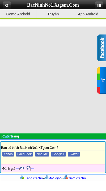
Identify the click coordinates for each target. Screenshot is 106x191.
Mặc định (52, 178)
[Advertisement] (53, 79)
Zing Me (42, 154)
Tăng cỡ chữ (31, 178)
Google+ (58, 154)
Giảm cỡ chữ (74, 178)
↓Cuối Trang (10, 136)
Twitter (73, 154)
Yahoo (8, 154)
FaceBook (24, 154)
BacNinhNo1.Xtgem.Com (53, 5)
